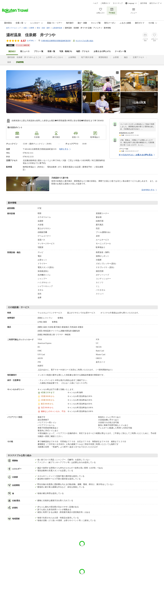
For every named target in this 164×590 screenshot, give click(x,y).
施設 (126, 57)
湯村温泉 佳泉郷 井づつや (31, 35)
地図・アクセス (82, 51)
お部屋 (116, 57)
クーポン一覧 (120, 51)
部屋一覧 (51, 51)
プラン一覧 (38, 51)
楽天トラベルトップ (13, 28)
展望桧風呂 (103, 57)
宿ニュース (25, 51)
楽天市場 (143, 3)
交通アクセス (138, 57)
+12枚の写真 (139, 102)
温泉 (9, 62)
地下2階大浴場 (87, 57)
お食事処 (72, 57)
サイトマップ (118, 3)
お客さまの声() (102, 51)
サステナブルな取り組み (84, 41)
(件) (31, 40)
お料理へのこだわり (54, 57)
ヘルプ (95, 3)
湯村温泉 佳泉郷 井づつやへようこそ (24, 57)
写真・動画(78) (65, 51)
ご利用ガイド (105, 3)
